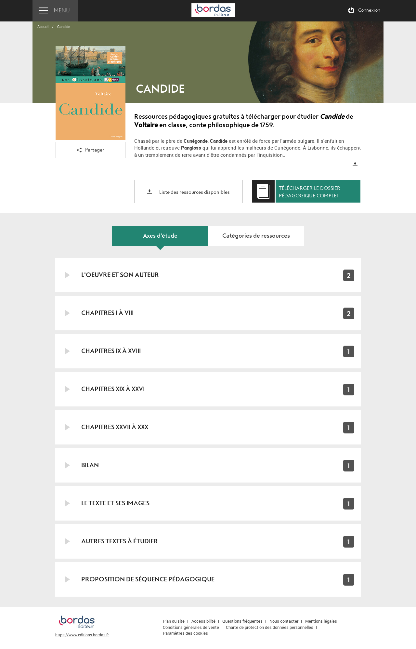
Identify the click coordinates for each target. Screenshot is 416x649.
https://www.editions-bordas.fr (82, 634)
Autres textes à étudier (119, 541)
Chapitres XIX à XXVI (113, 389)
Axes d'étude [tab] (160, 235)
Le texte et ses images (115, 503)
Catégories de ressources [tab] (256, 235)
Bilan (90, 465)
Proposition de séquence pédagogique (147, 579)
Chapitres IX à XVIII (111, 351)
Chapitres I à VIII (107, 313)
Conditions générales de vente (191, 627)
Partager (90, 150)
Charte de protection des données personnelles (269, 627)
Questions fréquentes (242, 621)
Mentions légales (321, 621)
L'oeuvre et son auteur (120, 275)
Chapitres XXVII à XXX (114, 427)
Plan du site (174, 621)
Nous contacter (283, 621)
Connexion (369, 10)
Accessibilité (203, 621)
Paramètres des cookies (185, 633)
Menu (62, 10)
